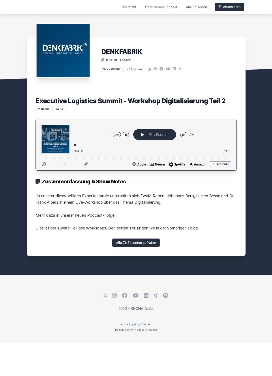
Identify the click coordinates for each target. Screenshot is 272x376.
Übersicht (129, 7)
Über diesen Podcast (161, 7)
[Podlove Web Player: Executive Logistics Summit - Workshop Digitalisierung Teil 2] (136, 144)
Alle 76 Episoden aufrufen (136, 242)
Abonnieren (229, 7)
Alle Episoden (196, 7)
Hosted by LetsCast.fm (136, 324)
